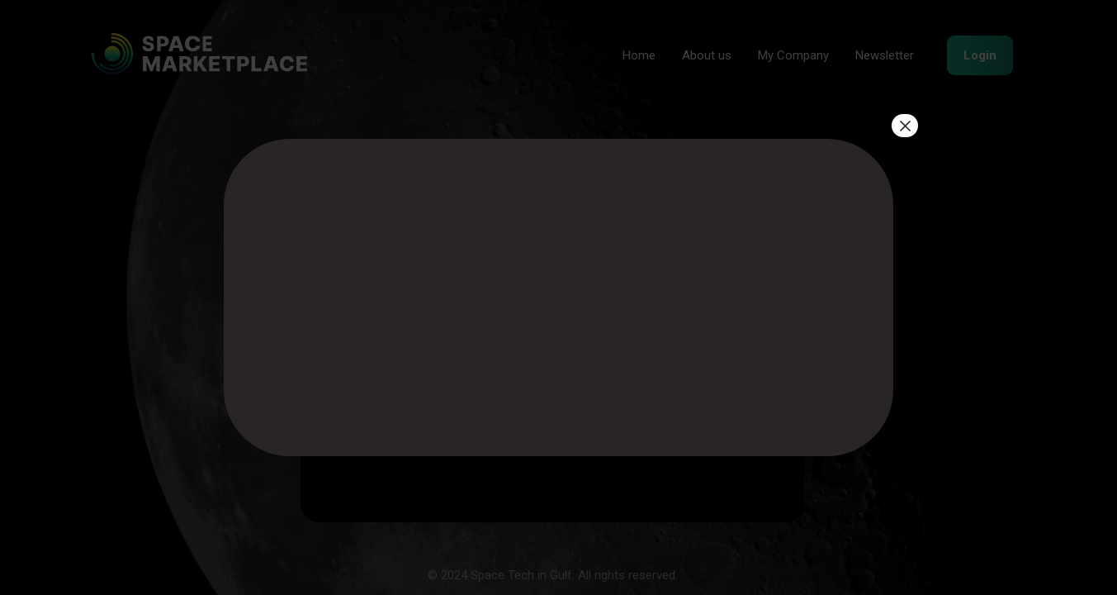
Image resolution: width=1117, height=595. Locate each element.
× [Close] (904, 125)
